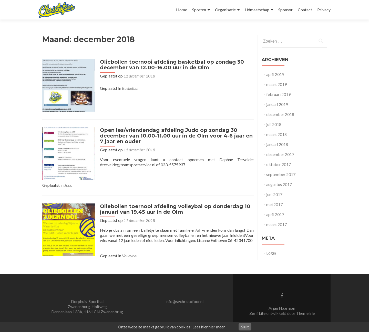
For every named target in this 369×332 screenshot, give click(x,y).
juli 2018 (273, 124)
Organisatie (225, 9)
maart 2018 (276, 134)
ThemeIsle (305, 311)
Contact (305, 9)
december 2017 (280, 154)
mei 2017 (274, 204)
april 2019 (275, 74)
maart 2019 (276, 84)
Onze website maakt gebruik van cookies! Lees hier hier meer (171, 326)
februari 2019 (278, 94)
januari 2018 (277, 144)
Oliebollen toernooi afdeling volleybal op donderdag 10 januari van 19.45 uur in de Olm (174, 208)
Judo (68, 183)
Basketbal (129, 88)
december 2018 (280, 114)
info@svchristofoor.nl (184, 300)
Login (271, 252)
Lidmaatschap (257, 9)
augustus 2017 (279, 184)
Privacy (324, 9)
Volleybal (128, 254)
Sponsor (285, 9)
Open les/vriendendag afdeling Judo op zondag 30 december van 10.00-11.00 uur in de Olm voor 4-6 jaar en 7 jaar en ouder (175, 134)
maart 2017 (276, 224)
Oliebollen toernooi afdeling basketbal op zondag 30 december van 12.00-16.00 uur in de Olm (171, 65)
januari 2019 (277, 104)
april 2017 (275, 214)
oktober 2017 (278, 164)
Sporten (199, 9)
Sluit (245, 326)
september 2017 (280, 174)
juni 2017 (274, 194)
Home (181, 9)
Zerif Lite (257, 311)
